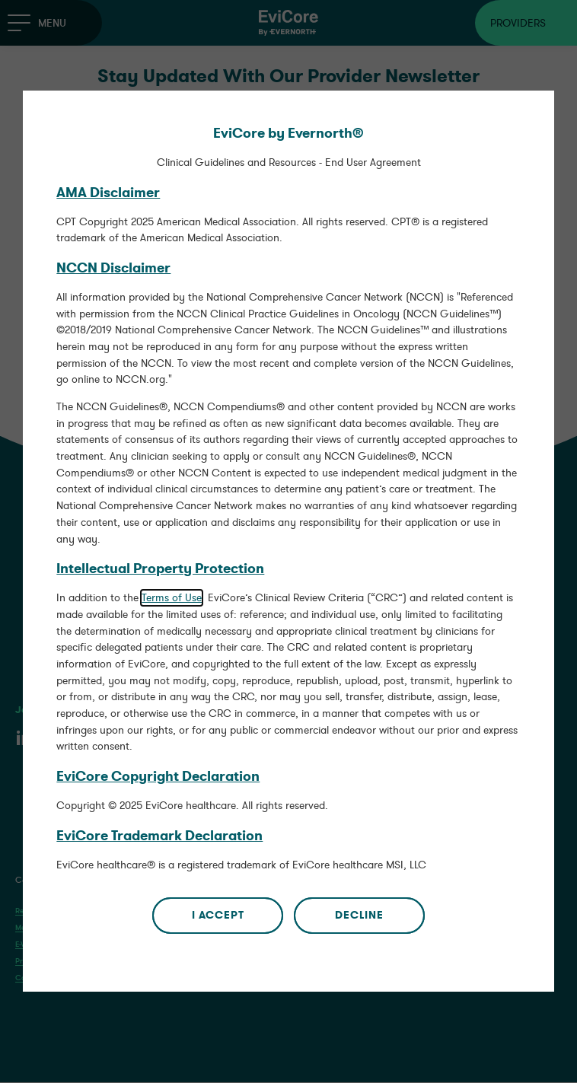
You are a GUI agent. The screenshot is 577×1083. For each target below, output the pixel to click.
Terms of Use (172, 592)
